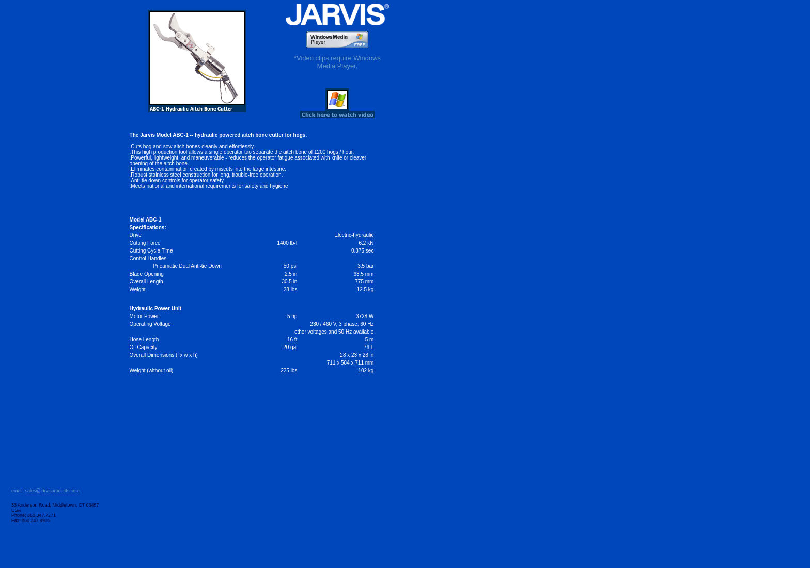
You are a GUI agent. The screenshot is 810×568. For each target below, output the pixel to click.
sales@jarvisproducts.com (52, 490)
